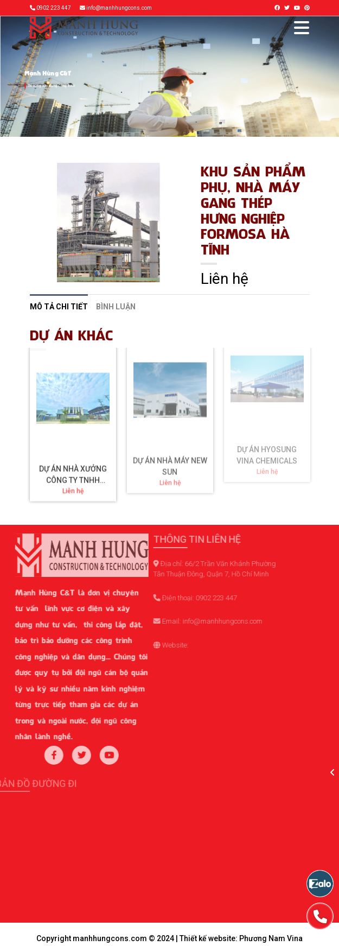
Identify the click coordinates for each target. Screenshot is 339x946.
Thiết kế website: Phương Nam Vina (241, 938)
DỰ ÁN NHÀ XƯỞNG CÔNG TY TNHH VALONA (73, 437)
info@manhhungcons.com (119, 8)
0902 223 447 (53, 8)
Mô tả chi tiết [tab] (59, 306)
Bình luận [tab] (116, 306)
